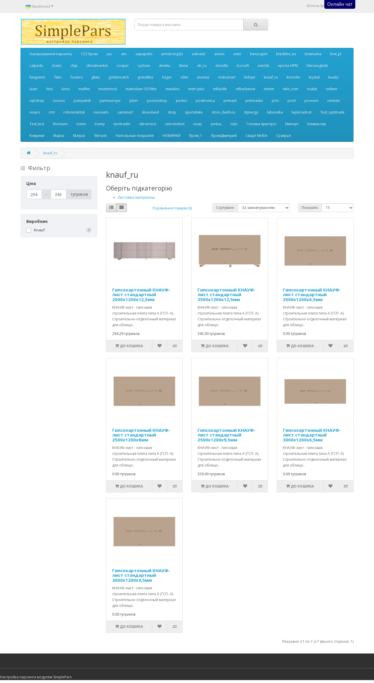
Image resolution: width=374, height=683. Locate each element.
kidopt (249, 77)
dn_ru (202, 65)
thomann (60, 123)
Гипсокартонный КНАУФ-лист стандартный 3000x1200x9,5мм (141, 575)
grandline (145, 77)
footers (76, 77)
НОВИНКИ (171, 135)
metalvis (172, 88)
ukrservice (147, 123)
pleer (133, 100)
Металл (100, 135)
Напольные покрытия (135, 135)
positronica (205, 100)
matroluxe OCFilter (141, 88)
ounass (59, 100)
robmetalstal (74, 112)
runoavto (101, 112)
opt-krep (37, 100)
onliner (331, 88)
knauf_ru (271, 77)
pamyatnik (82, 100)
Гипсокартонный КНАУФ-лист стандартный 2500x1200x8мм (141, 435)
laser (34, 88)
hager (167, 77)
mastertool (107, 88)
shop (172, 112)
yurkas (216, 123)
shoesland (150, 112)
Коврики (37, 135)
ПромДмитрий (224, 135)
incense (203, 77)
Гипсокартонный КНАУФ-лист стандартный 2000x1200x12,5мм (141, 294)
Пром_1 (195, 135)
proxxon (311, 100)
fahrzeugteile (317, 65)
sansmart (125, 112)
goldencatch (118, 77)
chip (73, 65)
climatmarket (97, 65)
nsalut (312, 88)
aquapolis (144, 53)
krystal (314, 77)
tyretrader (122, 123)
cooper (123, 65)
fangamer (38, 77)
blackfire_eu (286, 53)
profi (292, 100)
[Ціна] (34, 194)
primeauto (254, 100)
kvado (333, 77)
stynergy (251, 112)
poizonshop (157, 100)
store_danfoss (223, 112)
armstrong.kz (172, 53)
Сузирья (283, 135)
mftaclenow (245, 88)
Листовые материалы (136, 197)
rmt (52, 112)
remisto (333, 100)
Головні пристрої (261, 123)
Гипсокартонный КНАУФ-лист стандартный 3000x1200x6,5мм (312, 435)
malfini (84, 88)
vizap (197, 123)
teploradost (301, 112)
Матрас (79, 135)
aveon (219, 53)
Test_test (37, 123)
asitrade (198, 53)
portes (181, 100)
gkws (95, 77)
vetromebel (174, 123)
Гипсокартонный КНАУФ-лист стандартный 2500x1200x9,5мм (226, 435)
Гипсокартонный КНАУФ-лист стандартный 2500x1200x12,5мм (226, 294)
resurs (35, 112)
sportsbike (194, 112)
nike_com (290, 88)
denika (164, 65)
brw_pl (335, 53)
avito (237, 53)
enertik (263, 65)
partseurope (110, 100)
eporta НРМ (288, 65)
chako (57, 65)
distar (183, 65)
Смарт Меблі (256, 135)
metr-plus (196, 88)
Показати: (310, 207)
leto (49, 88)
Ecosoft (243, 65)
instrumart (227, 77)
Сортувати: (225, 207)
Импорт (292, 123)
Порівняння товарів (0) (172, 208)
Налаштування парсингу (51, 53)
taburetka (275, 112)
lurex (66, 88)
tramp (100, 123)
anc (124, 53)
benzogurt (258, 53)
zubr (234, 123)
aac (109, 53)
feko (58, 77)
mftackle (220, 88)
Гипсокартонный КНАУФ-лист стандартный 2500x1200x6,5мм (312, 294)
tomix (81, 123)
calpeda (36, 65)
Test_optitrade (332, 112)
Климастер (316, 123)
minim (269, 88)
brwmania (313, 53)
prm (275, 100)
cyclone (144, 65)
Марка (58, 135)
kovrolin (293, 77)
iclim (184, 77)
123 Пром (89, 53)
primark (230, 100)
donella (221, 65)
